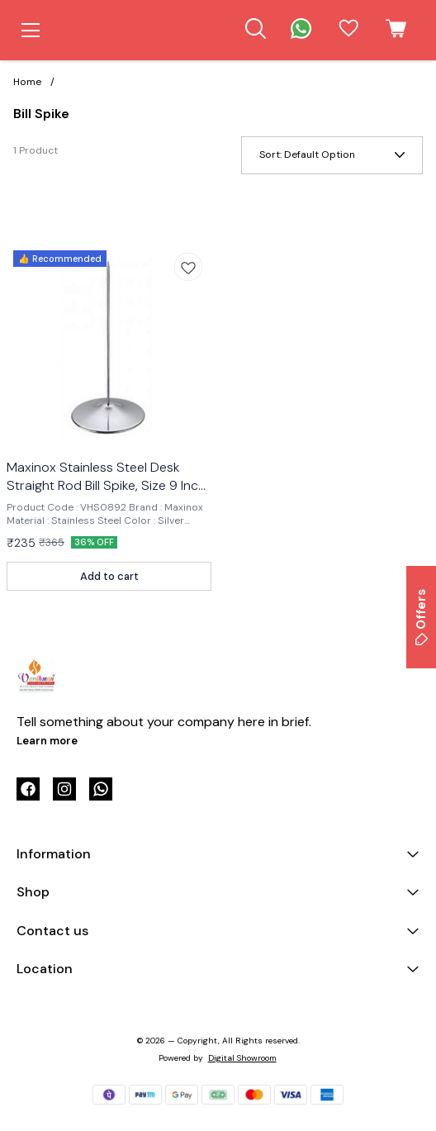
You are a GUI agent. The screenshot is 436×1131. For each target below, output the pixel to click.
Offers (421, 617)
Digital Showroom (242, 1058)
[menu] (30, 30)
